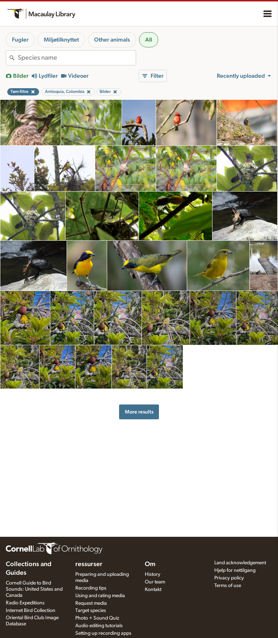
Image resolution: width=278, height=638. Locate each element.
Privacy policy (229, 578)
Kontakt (153, 589)
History (152, 574)
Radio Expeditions (25, 602)
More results (139, 412)
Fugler (20, 40)
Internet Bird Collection (30, 610)
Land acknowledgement (240, 562)
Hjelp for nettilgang (235, 570)
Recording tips (90, 588)
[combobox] (77, 58)
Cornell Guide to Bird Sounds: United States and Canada (34, 589)
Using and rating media (100, 595)
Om (150, 564)
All (148, 40)
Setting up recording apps (103, 633)
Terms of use (227, 585)
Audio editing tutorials (99, 625)
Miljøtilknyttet (61, 40)
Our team (155, 582)
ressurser (88, 564)
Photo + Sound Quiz (97, 618)
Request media (91, 603)
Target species (90, 610)
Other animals (112, 40)
